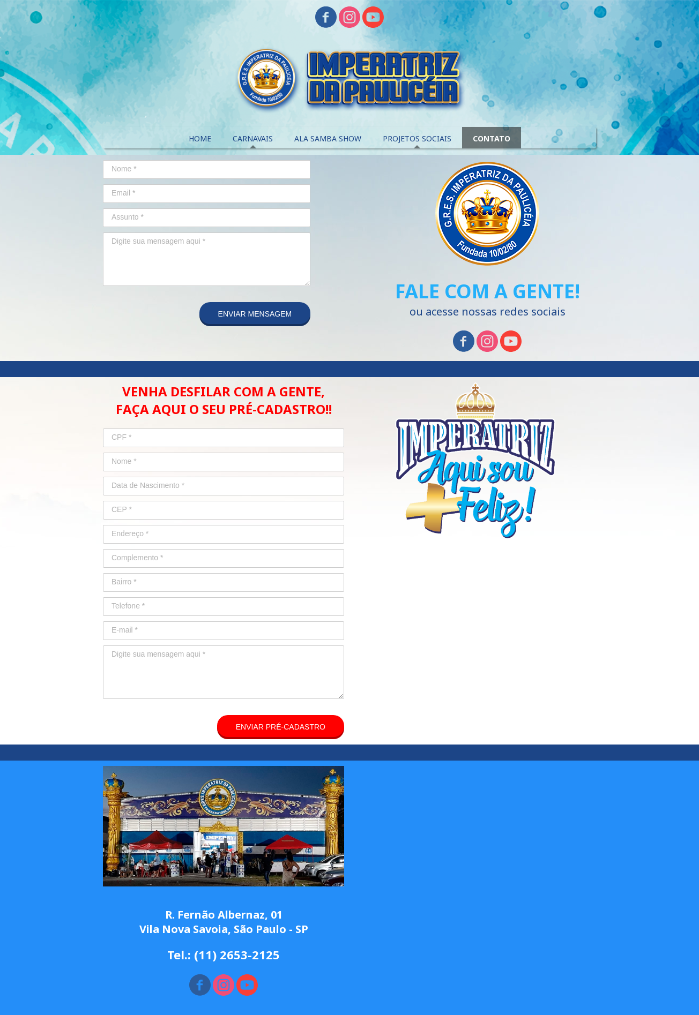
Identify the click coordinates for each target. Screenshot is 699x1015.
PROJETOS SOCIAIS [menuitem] (417, 138)
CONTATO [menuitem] (491, 138)
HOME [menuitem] (200, 138)
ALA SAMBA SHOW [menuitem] (327, 138)
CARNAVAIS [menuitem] (253, 138)
